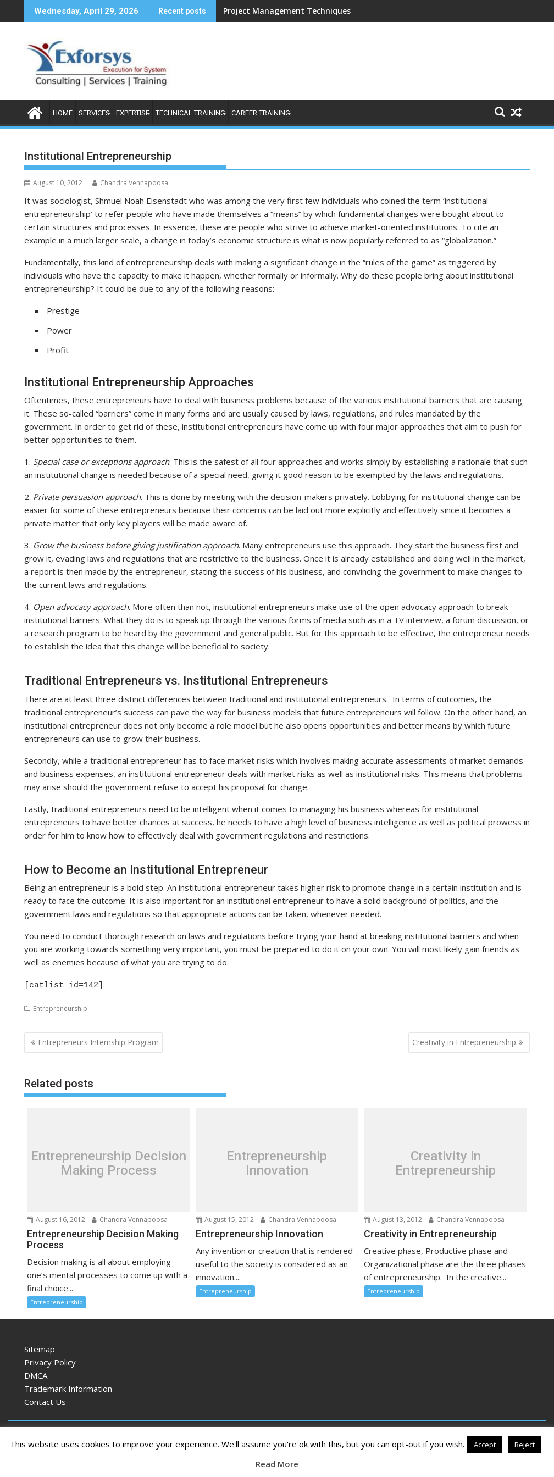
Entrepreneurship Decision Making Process (108, 1161)
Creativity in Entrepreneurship (464, 1040)
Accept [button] (485, 1445)
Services (94, 113)
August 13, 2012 (393, 1218)
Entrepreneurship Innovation (276, 1161)
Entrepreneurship (60, 1007)
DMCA (35, 1373)
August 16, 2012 (56, 1218)
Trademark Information (68, 1386)
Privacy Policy (50, 1360)
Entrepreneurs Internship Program (98, 1040)
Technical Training (190, 113)
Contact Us (45, 1400)
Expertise (132, 113)
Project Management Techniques (287, 10)
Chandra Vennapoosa (130, 182)
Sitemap (39, 1347)
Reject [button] (524, 1445)
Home (63, 113)
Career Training (260, 113)
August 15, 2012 (225, 1218)
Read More (277, 1463)
